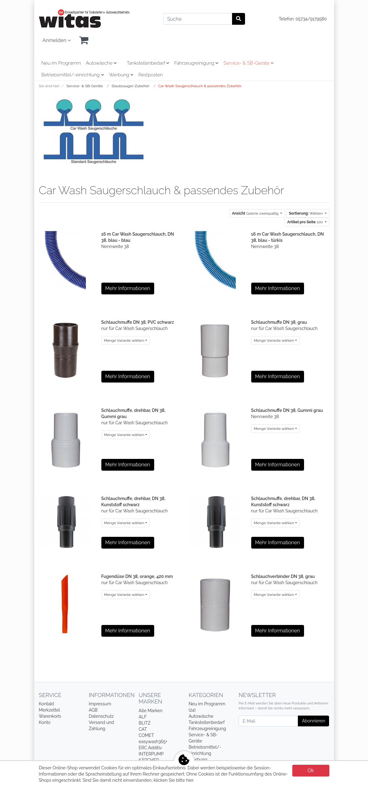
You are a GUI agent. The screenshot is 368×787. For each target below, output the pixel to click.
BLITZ (144, 723)
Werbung (121, 75)
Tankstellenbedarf (148, 63)
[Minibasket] (83, 40)
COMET (146, 735)
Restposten (150, 75)
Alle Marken (151, 710)
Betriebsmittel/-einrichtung (72, 75)
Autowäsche (101, 63)
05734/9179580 (311, 18)
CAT (143, 729)
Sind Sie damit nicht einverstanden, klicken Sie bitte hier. (138, 780)
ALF (143, 716)
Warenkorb (50, 716)
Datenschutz (101, 716)
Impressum (100, 703)
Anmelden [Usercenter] (57, 40)
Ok (310, 770)
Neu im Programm (61, 63)
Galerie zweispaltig (256, 213)
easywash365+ (153, 741)
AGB (93, 710)
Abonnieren (313, 720)
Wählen (306, 213)
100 (305, 222)
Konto (45, 722)
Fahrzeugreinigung (196, 63)
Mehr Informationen (127, 288)
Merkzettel (49, 710)
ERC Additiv (150, 747)
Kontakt (46, 703)
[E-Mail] (268, 721)
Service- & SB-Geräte (248, 63)
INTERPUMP (151, 753)
